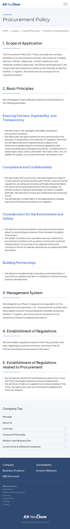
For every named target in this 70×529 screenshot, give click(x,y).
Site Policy (7, 495)
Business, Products (13, 470)
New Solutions (8, 486)
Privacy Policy (8, 498)
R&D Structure (11, 476)
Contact (6, 505)
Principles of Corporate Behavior (56, 31)
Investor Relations (46, 470)
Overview (35, 428)
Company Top (15, 408)
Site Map (6, 501)
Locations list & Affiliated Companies (35, 446)
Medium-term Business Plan (35, 440)
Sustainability (44, 464)
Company (15, 31)
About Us (7, 422)
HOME (5, 31)
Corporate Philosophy (31, 31)
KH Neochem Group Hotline (14, 492)
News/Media (8, 489)
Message (7, 416)
